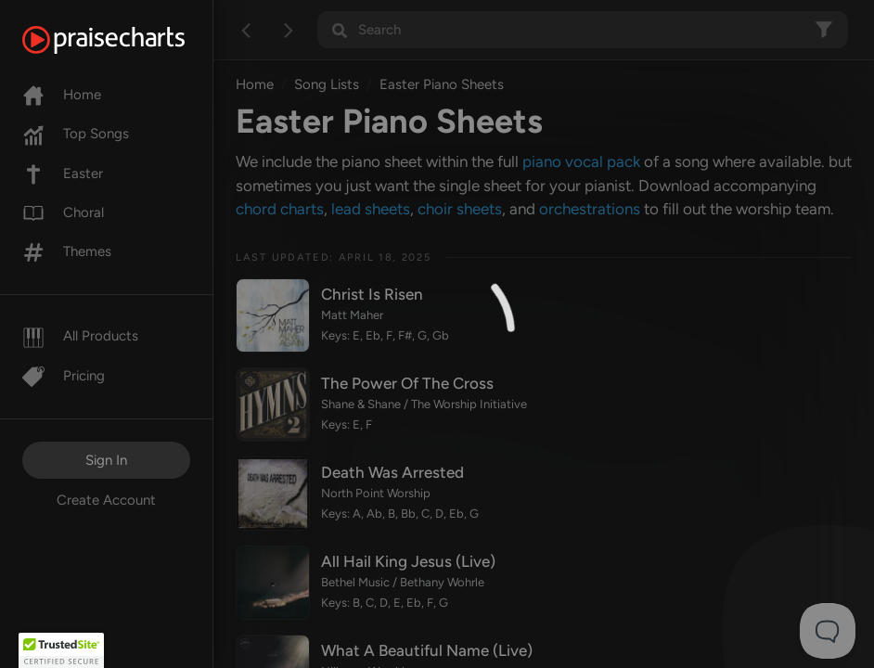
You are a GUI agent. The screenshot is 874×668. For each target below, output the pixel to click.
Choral (63, 212)
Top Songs (75, 133)
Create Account (106, 500)
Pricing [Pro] (63, 375)
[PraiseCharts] (126, 40)
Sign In (106, 460)
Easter (62, 173)
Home (61, 94)
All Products (80, 336)
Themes (66, 251)
